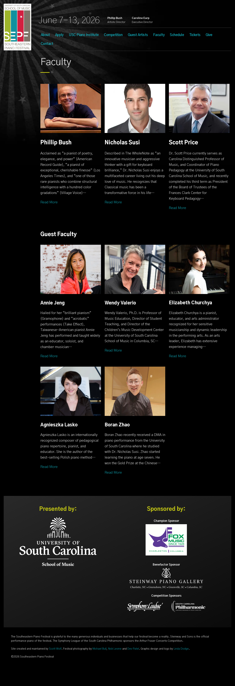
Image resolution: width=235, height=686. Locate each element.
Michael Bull (99, 649)
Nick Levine (115, 649)
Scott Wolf (55, 649)
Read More (49, 202)
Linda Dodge (181, 649)
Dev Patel (133, 649)
